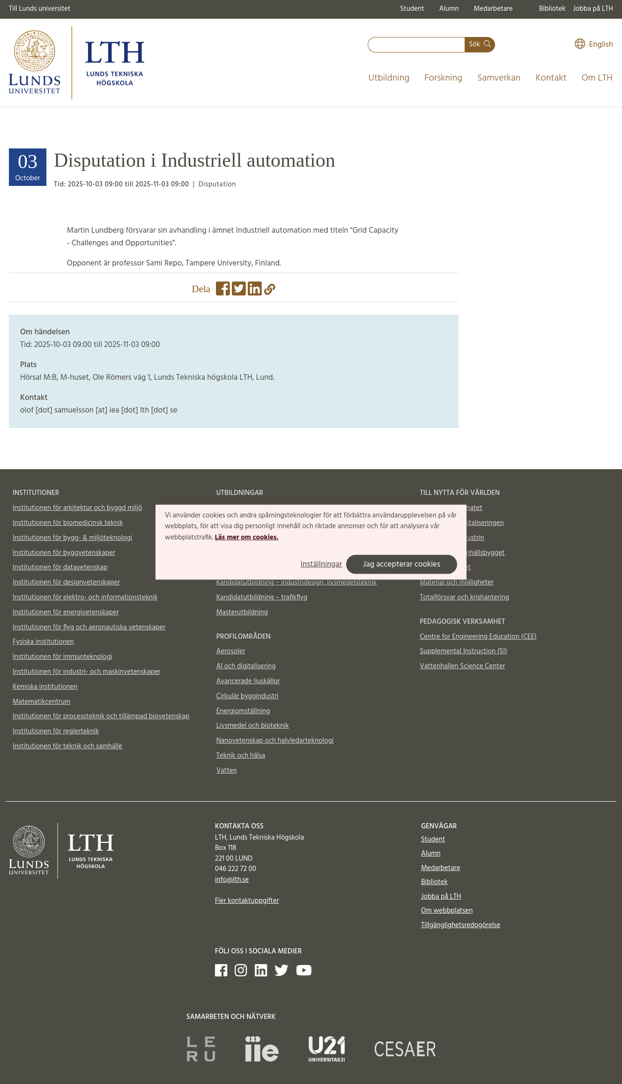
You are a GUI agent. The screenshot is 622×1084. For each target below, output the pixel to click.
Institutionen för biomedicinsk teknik (68, 523)
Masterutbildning (242, 612)
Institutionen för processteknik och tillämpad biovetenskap (101, 716)
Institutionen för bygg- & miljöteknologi (72, 538)
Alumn (449, 9)
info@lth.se (232, 879)
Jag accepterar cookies (401, 564)
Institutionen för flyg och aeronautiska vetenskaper (89, 627)
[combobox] (416, 44)
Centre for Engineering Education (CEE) (478, 636)
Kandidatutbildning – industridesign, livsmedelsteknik (296, 582)
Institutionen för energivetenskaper (66, 612)
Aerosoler (230, 651)
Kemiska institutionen (45, 687)
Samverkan (499, 78)
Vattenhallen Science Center (462, 666)
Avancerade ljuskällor (248, 681)
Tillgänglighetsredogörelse (460, 925)
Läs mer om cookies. (246, 537)
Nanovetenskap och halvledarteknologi (274, 740)
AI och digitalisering (246, 666)
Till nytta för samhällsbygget (462, 553)
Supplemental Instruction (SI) (463, 651)
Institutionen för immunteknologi (62, 657)
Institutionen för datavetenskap (60, 567)
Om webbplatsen (447, 910)
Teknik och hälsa (241, 755)
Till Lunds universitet (40, 9)
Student (412, 9)
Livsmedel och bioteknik (252, 725)
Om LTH (597, 78)
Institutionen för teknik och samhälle (67, 746)
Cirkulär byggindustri (247, 696)
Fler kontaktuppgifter (247, 901)
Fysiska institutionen (43, 642)
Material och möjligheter (456, 582)
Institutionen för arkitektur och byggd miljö (77, 508)
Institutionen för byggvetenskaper (64, 553)
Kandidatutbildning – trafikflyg (262, 597)
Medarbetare (493, 9)
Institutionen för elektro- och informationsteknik (85, 597)
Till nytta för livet (445, 567)
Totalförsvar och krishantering (464, 597)
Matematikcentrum (41, 702)
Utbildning (388, 78)
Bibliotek (552, 9)
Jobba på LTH (593, 9)
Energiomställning (243, 711)
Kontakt (550, 78)
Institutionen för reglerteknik (56, 731)
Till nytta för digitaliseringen (462, 523)
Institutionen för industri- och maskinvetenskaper (87, 672)
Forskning (443, 78)
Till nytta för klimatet (451, 508)
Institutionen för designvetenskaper (66, 582)
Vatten (226, 770)
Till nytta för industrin (452, 538)
